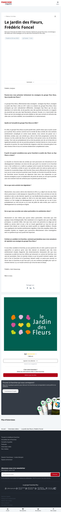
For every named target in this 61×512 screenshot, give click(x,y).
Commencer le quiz (10, 391)
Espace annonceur (6, 460)
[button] (30, 82)
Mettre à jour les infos (30, 375)
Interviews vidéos (13, 429)
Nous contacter (5, 503)
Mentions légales (5, 496)
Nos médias (4, 449)
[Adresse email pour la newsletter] (26, 474)
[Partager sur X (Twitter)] (33, 288)
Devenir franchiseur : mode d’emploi (12, 457)
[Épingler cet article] (55, 16)
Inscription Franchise (6, 505)
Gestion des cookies (6, 500)
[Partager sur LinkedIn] (30, 288)
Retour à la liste (10, 16)
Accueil (3, 429)
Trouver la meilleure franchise (10, 437)
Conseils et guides (6, 442)
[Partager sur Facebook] (27, 288)
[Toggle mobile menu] (58, 3)
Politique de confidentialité (8, 498)
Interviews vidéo (6, 447)
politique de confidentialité (25, 478)
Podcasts (4, 444)
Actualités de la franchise (8, 439)
